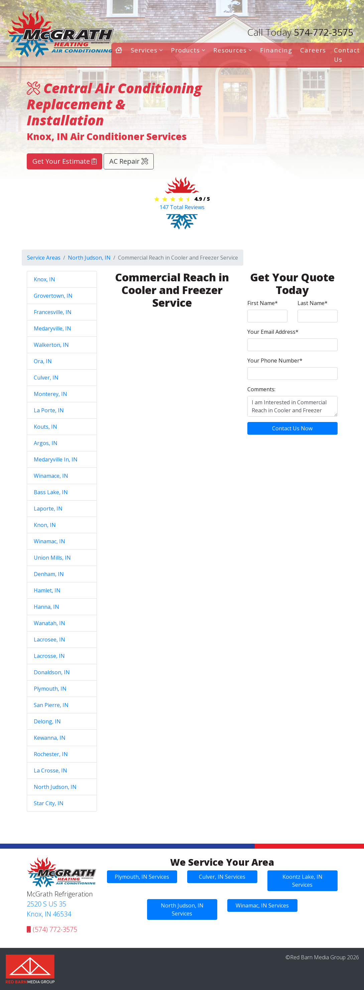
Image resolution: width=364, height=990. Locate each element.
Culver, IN (46, 377)
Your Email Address (272, 331)
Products (188, 50)
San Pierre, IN (51, 705)
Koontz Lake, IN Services (302, 880)
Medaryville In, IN (56, 459)
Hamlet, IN (47, 590)
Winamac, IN (49, 541)
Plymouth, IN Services (142, 876)
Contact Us (347, 54)
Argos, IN (45, 443)
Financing (276, 50)
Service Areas (43, 257)
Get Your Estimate (64, 161)
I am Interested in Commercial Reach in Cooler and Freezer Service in (292, 406)
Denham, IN (49, 574)
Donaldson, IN (52, 672)
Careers (313, 50)
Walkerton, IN (51, 344)
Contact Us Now (292, 428)
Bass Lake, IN (51, 492)
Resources (232, 50)
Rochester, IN (51, 754)
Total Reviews (182, 207)
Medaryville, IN (52, 328)
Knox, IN (44, 279)
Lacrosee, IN (49, 639)
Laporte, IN (48, 508)
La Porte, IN (49, 410)
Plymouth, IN (50, 688)
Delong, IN (47, 721)
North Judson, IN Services (182, 909)
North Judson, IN (89, 257)
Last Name (312, 303)
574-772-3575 (300, 32)
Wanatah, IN (49, 623)
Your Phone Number (274, 360)
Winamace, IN (51, 475)
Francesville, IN (53, 312)
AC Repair (128, 161)
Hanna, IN (46, 606)
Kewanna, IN (50, 737)
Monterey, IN (50, 394)
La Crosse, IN (50, 770)
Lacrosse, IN (49, 656)
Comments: (261, 389)
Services (147, 50)
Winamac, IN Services (262, 905)
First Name (262, 303)
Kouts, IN (45, 426)
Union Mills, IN (52, 557)
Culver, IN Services (222, 876)
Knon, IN (45, 525)
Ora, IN (43, 361)
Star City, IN (49, 803)
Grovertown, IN (53, 295)
